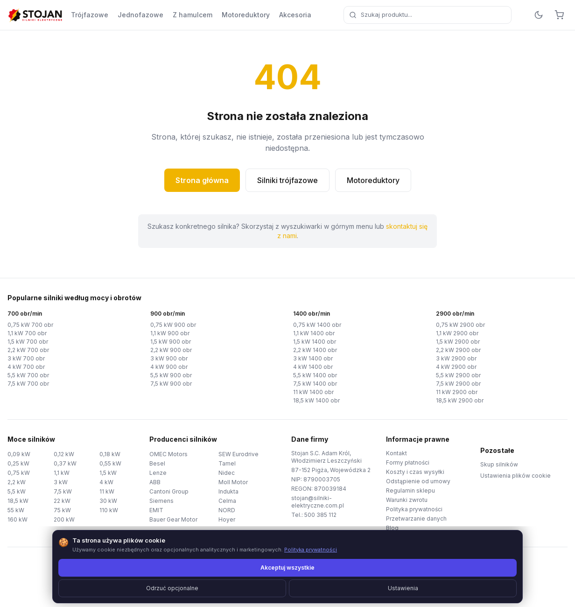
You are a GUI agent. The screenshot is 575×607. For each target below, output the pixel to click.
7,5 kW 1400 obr (315, 383)
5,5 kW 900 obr (171, 375)
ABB (155, 482)
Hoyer (226, 519)
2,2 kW (16, 482)
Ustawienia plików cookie (515, 475)
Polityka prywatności (414, 509)
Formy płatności (407, 462)
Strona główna (202, 180)
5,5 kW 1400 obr (315, 375)
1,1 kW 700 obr (27, 333)
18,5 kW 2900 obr (460, 400)
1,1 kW (62, 472)
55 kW (15, 510)
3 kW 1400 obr (313, 358)
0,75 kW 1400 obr (317, 324)
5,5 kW (16, 491)
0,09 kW (18, 454)
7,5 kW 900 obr (171, 383)
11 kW (106, 491)
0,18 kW (109, 454)
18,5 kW (17, 500)
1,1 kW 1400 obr (314, 333)
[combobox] (428, 15)
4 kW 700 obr (26, 366)
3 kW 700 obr (26, 358)
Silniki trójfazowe (287, 180)
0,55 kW (110, 463)
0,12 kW (64, 454)
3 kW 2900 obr (456, 358)
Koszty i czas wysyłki (415, 471)
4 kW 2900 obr (456, 366)
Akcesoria (295, 15)
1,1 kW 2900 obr (457, 333)
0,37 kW (65, 463)
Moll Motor (233, 482)
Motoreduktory (246, 15)
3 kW (61, 482)
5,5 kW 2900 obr (458, 375)
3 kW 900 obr (169, 358)
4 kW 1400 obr (313, 366)
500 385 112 (320, 514)
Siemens (161, 500)
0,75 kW (18, 472)
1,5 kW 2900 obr (458, 341)
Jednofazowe (140, 15)
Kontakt (396, 453)
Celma (227, 500)
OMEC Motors (168, 454)
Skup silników (499, 464)
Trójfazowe (89, 15)
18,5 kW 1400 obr (316, 400)
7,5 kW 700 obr (28, 383)
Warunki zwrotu (407, 499)
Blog (392, 527)
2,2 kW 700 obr (28, 349)
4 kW (106, 482)
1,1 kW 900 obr (169, 333)
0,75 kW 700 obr (30, 324)
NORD (226, 510)
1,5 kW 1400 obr (314, 341)
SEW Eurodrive (238, 454)
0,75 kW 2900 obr (460, 324)
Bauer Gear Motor (173, 519)
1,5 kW (108, 472)
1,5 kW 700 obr (27, 341)
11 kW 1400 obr (313, 391)
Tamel (227, 463)
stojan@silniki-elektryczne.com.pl (317, 501)
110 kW (108, 510)
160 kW (17, 519)
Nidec (226, 472)
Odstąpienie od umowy (418, 481)
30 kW (108, 500)
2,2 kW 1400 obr (315, 349)
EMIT (156, 510)
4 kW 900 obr (169, 366)
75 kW (62, 510)
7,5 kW (63, 491)
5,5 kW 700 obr (28, 375)
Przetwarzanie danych (416, 518)
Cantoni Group (169, 491)
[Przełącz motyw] (538, 15)
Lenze (158, 472)
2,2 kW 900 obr (171, 349)
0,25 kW (18, 463)
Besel (157, 463)
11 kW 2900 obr (456, 391)
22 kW (62, 500)
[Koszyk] (559, 15)
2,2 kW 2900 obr (458, 349)
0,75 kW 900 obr (173, 324)
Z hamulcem (192, 15)
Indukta (228, 491)
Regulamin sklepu (410, 490)
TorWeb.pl (351, 588)
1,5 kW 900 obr (170, 341)
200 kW (64, 519)
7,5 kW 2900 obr (458, 383)
